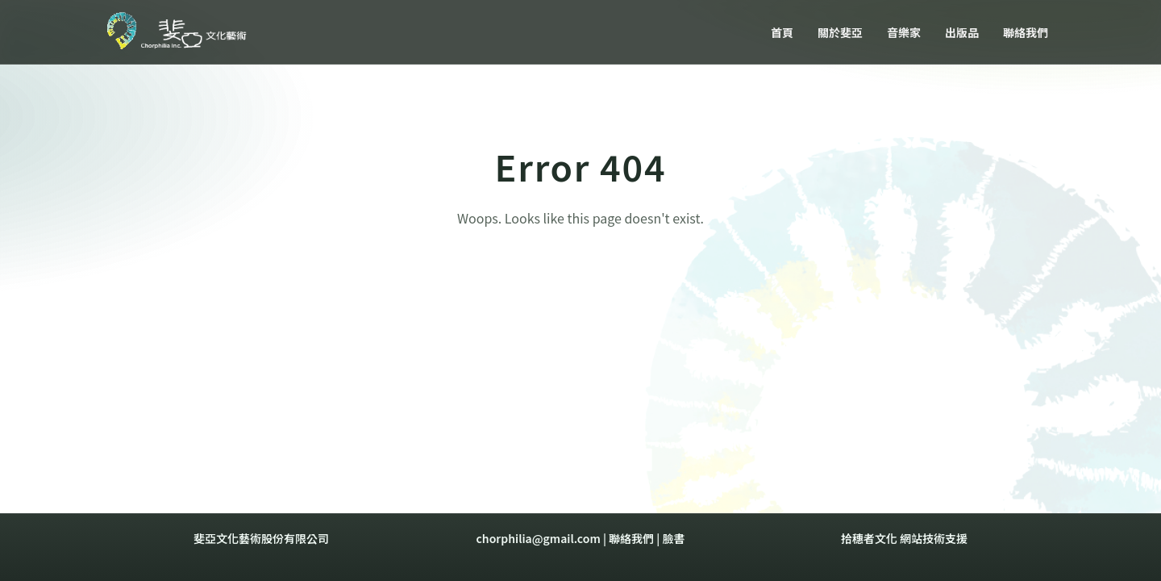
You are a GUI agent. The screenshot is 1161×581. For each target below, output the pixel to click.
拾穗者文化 (869, 538)
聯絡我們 (631, 538)
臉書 (673, 538)
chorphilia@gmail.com (538, 538)
